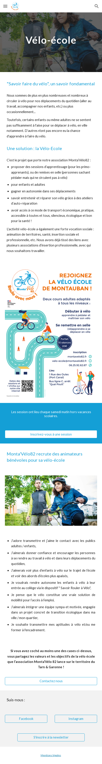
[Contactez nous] (51, 681)
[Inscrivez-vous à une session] (51, 434)
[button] (5, 6)
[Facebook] (26, 718)
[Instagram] (76, 718)
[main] (51, 39)
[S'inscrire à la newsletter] (51, 737)
